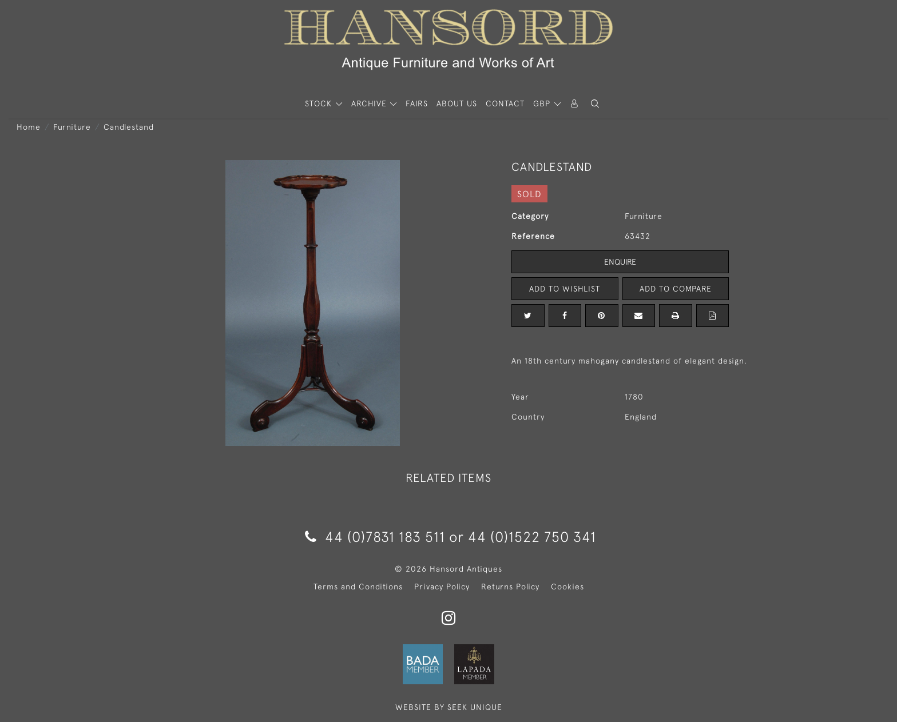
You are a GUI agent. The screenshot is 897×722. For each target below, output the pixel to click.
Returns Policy (510, 586)
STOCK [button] (320, 103)
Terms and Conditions (358, 586)
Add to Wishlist (564, 288)
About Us (456, 103)
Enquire (620, 261)
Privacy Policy (442, 586)
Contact (505, 103)
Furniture (72, 126)
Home (29, 126)
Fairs (417, 103)
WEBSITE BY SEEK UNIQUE (448, 707)
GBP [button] (543, 103)
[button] (595, 104)
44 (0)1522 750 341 (532, 536)
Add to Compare (676, 288)
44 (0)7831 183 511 (375, 536)
